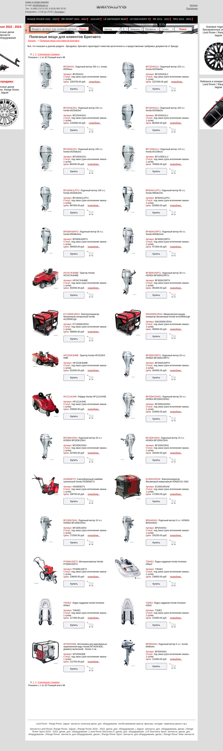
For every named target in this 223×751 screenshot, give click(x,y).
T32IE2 (158, 610)
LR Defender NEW (115, 19)
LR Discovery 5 (139, 19)
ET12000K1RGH (81, 324)
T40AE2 (76, 610)
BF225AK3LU (161, 74)
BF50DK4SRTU (80, 239)
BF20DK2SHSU (162, 404)
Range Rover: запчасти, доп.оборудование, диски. (73, 734)
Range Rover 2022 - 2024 (42, 19)
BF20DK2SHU (79, 445)
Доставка (59, 12)
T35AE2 (159, 569)
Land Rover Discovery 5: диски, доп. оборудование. (117, 731)
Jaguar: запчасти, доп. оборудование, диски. (161, 729)
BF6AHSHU (160, 528)
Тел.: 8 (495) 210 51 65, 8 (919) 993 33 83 (45, 8)
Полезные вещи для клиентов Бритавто (59, 40)
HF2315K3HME (80, 363)
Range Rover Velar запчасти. (179, 734)
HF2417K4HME (80, 280)
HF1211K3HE (79, 401)
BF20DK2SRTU (162, 363)
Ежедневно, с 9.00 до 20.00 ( (40, 12)
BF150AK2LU (161, 115)
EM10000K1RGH (163, 321)
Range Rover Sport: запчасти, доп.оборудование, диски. (132, 734)
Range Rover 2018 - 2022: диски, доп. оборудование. (106, 729)
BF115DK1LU (161, 156)
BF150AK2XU (79, 156)
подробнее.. (95, 82)
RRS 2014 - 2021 (182, 19)
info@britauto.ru (40, 5)
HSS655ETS (79, 486)
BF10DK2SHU (79, 528)
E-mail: (29, 5)
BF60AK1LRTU (162, 198)
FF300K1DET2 (80, 569)
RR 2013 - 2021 (161, 19)
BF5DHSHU (161, 651)
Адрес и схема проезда (37, 2)
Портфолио (192, 8)
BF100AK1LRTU (81, 198)
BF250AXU (78, 74)
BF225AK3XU (79, 115)
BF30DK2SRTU (162, 280)
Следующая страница (48, 54)
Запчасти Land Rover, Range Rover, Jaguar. (53, 729)
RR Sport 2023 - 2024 (74, 19)
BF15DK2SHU (162, 445)
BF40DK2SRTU (162, 239)
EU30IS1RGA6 (162, 486)
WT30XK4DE (79, 654)
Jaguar (95, 19)
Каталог (194, 5)
